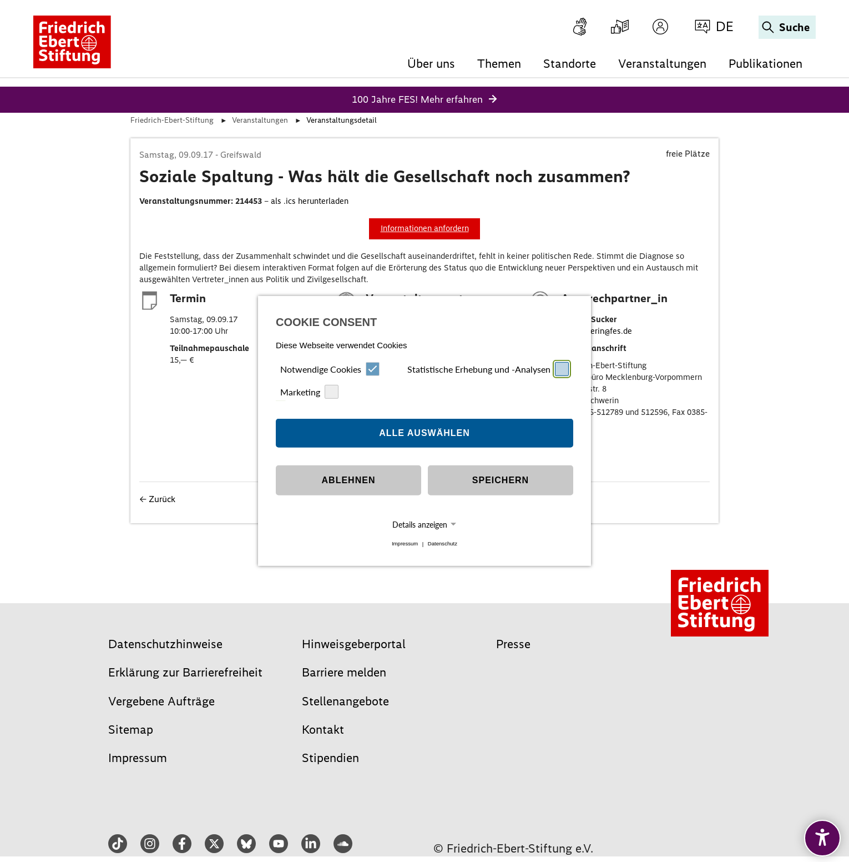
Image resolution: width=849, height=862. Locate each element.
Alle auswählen (424, 433)
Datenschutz (442, 544)
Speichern (500, 480)
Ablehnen (349, 480)
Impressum (405, 544)
